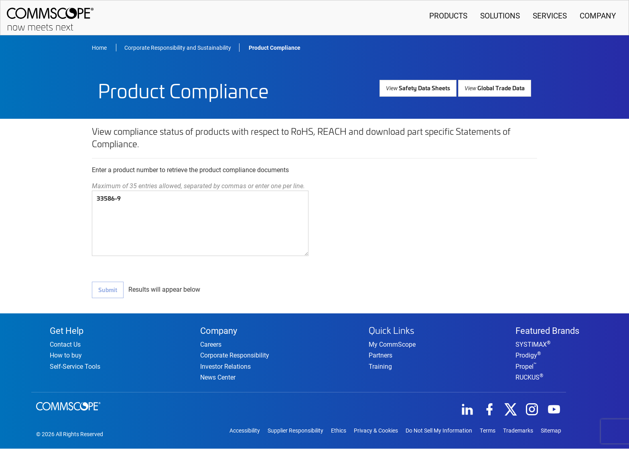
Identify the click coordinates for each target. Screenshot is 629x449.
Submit (107, 289)
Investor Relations (225, 366)
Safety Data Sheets (420, 87)
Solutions (500, 15)
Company (598, 15)
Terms (487, 431)
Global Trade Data (495, 87)
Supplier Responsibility (295, 431)
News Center (217, 377)
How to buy (66, 355)
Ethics (338, 431)
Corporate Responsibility (234, 355)
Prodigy (528, 355)
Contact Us (65, 344)
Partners (380, 354)
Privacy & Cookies (376, 431)
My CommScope (392, 343)
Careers (210, 344)
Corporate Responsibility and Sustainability (177, 47)
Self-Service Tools (75, 366)
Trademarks (518, 431)
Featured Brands (547, 330)
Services (550, 15)
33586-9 (200, 223)
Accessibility (244, 431)
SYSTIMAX (532, 344)
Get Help (66, 330)
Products (448, 15)
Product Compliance (274, 47)
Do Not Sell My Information (439, 431)
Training (380, 365)
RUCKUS (529, 377)
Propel (526, 366)
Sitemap (551, 431)
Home (100, 47)
